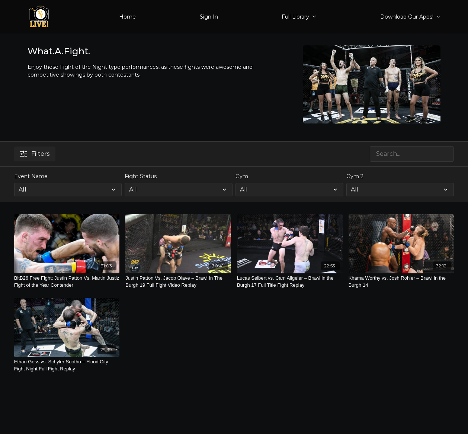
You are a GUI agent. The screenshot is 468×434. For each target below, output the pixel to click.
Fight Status (141, 176)
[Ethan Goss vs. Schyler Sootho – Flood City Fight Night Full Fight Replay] (67, 365)
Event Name (31, 176)
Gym (241, 176)
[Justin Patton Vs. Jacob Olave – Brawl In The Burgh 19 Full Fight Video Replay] (178, 281)
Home (127, 16)
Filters (34, 153)
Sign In (209, 16)
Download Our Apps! (410, 16)
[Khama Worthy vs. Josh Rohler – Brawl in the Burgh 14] (401, 281)
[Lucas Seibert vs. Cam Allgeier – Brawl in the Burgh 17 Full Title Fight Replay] (290, 281)
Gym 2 (354, 176)
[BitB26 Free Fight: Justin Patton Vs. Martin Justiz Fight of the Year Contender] (67, 281)
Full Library (299, 16)
